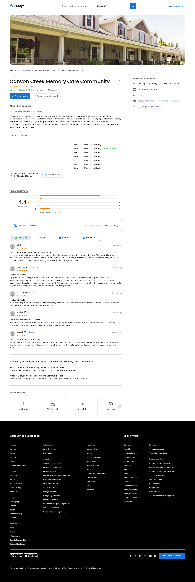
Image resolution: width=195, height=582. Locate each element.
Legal (89, 469)
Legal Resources (130, 497)
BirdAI (12, 527)
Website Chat (49, 487)
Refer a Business (156, 491)
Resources (128, 465)
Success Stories (130, 485)
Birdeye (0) (87, 237)
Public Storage (93, 477)
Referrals (13, 457)
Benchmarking (16, 513)
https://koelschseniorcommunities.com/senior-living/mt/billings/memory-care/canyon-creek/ (159, 101)
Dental (89, 453)
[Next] (120, 406)
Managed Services (156, 449)
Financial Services (94, 457)
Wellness (90, 489)
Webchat (13, 475)
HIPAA (57, 568)
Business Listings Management (56, 503)
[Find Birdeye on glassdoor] (155, 555)
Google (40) (42, 237)
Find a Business (155, 479)
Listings (13, 449)
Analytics (13, 531)
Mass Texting (15, 487)
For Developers (155, 483)
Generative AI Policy (76, 568)
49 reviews (31, 86)
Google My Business (51, 495)
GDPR (51, 568)
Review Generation (51, 471)
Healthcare (91, 461)
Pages (12, 461)
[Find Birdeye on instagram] (145, 555)
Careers (127, 481)
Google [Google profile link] (143, 107)
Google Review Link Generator (161, 471)
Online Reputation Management (57, 475)
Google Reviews (50, 491)
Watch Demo (129, 457)
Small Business (49, 449)
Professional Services (158, 453)
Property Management (96, 473)
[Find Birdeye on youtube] (150, 555)
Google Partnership (18, 539)
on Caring (27, 245)
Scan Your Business (157, 475)
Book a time (129, 461)
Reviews (13, 453)
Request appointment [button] (147, 89)
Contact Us (128, 501)
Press (126, 473)
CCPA (63, 568)
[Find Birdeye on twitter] (135, 555)
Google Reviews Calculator (160, 463)
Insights (13, 509)
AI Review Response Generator (162, 467)
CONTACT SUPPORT (171, 555)
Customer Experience (52, 507)
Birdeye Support (155, 487)
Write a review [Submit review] (20, 96)
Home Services (93, 465)
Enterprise (47, 453)
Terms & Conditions (18, 568)
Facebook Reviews (50, 499)
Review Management (52, 467)
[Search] (133, 6)
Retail (89, 485)
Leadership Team (131, 453)
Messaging (14, 501)
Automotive (92, 449)
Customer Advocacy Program (161, 495)
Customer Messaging (52, 479)
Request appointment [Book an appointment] (46, 96)
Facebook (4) (65, 237)
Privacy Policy (33, 568)
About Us (127, 449)
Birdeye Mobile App (17, 543)
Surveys (13, 505)
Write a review (176, 6)
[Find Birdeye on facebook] (130, 555)
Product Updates (131, 477)
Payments (14, 491)
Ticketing (13, 517)
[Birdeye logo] (17, 6)
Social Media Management (54, 511)
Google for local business (53, 463)
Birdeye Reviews (130, 489)
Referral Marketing (50, 483)
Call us (140, 95)
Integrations (15, 535)
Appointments (16, 483)
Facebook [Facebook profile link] (156, 107)
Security (44, 568)
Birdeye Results (130, 493)
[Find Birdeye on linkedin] (140, 555)
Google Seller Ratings (18, 465)
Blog (125, 469)
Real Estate (91, 481)
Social (12, 479)
